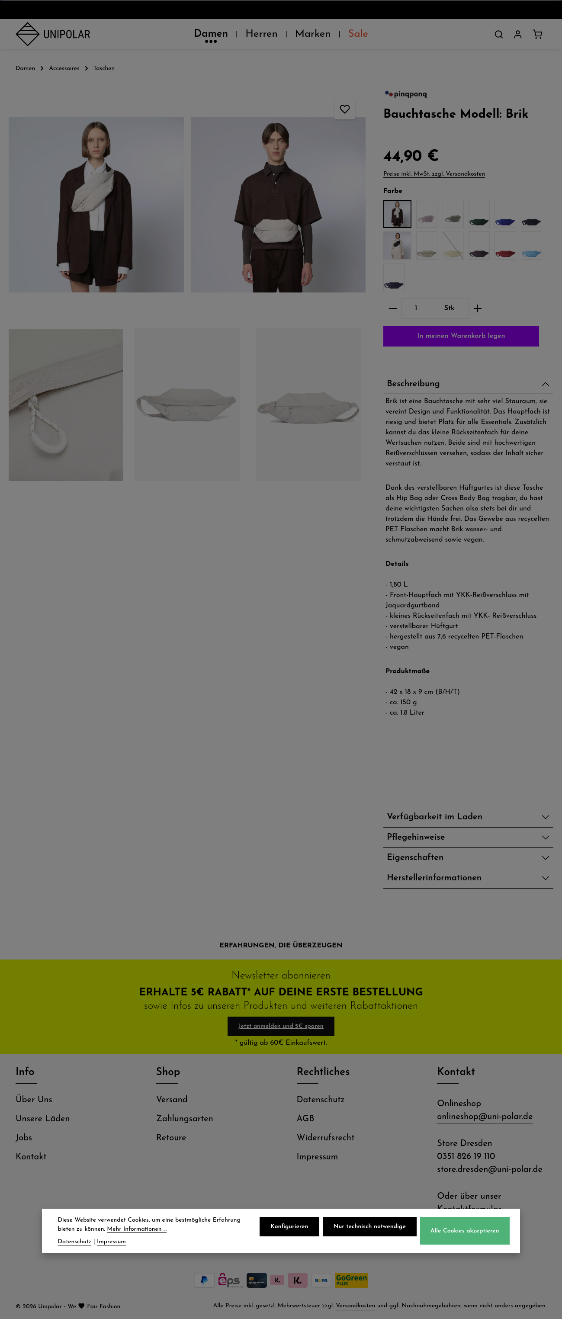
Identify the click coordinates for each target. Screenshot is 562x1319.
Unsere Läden (43, 1119)
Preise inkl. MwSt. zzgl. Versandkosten (434, 174)
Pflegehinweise (416, 837)
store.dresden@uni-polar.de (490, 1169)
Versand (172, 1100)
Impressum (317, 1157)
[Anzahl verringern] (392, 308)
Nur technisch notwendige (370, 1227)
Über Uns (34, 1100)
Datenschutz (321, 1100)
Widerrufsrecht (326, 1138)
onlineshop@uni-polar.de (485, 1117)
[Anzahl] (415, 308)
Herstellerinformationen (434, 878)
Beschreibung (413, 384)
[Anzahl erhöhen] (478, 308)
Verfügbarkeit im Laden (434, 817)
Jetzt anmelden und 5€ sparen (281, 1026)
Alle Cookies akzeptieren (464, 1231)
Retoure (171, 1138)
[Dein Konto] (518, 34)
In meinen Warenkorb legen (461, 336)
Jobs (24, 1138)
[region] (187, 284)
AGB (306, 1119)
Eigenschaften (415, 858)
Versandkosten (355, 1306)
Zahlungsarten (184, 1119)
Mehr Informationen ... (137, 1229)
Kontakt (31, 1157)
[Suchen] (498, 34)
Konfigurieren (289, 1227)
